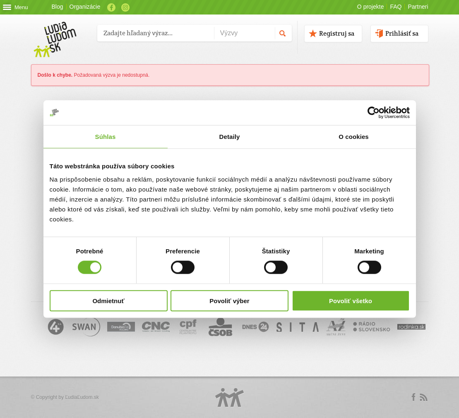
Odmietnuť (108, 300)
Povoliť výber (229, 300)
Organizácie (85, 7)
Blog (57, 7)
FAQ (395, 7)
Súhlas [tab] (105, 136)
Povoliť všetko (350, 300)
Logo (229, 397)
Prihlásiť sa (401, 33)
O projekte (370, 7)
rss (423, 397)
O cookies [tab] (354, 136)
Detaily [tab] (229, 136)
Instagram (125, 7)
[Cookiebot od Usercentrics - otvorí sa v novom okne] (373, 113)
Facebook (111, 7)
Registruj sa (336, 33)
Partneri (418, 7)
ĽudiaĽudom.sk (82, 397)
